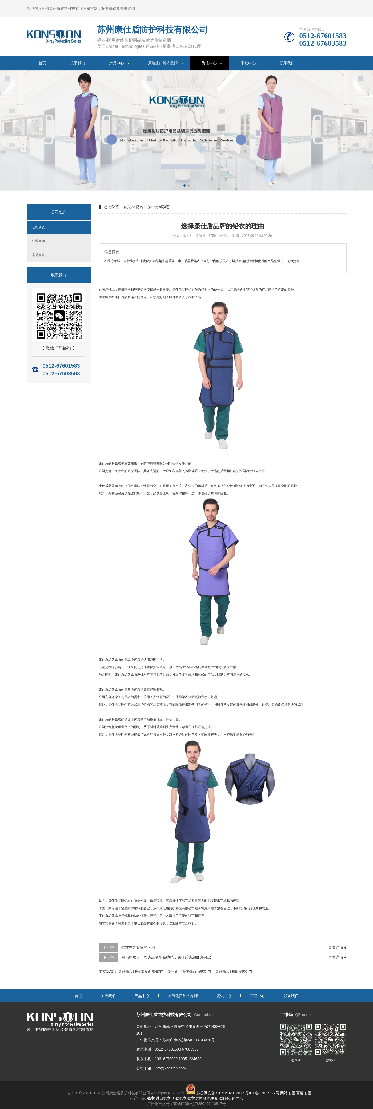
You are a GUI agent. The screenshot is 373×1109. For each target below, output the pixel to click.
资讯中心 (209, 63)
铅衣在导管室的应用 (138, 947)
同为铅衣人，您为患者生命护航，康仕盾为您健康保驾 (166, 957)
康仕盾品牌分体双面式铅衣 (140, 971)
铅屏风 (237, 1098)
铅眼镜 (225, 1098)
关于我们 (77, 63)
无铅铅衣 (179, 1098)
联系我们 (287, 63)
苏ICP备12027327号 (262, 1093)
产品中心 (116, 63)
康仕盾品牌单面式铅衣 (233, 971)
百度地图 (303, 1093)
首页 (42, 63)
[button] (184, 185)
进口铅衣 (163, 1098)
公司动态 (38, 227)
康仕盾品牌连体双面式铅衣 (189, 971)
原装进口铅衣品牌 (163, 63)
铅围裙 (212, 1098)
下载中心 (248, 63)
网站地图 (287, 1093)
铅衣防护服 (196, 1098)
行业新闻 (38, 241)
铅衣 (191, 290)
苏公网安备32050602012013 (220, 1093)
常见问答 (38, 255)
